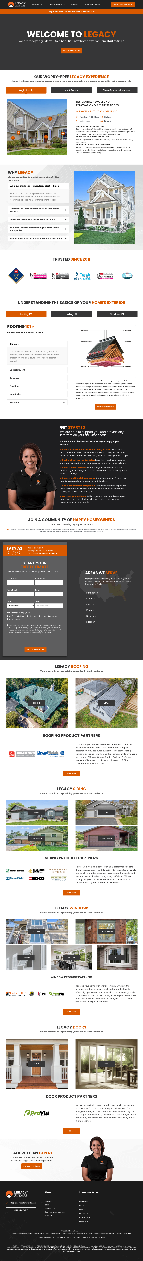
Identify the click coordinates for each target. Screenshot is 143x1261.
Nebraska (92, 616)
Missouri (91, 621)
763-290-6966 (82, 11)
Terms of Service (94, 1237)
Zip (37, 602)
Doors (43, 616)
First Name (12, 578)
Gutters (53, 616)
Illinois (90, 598)
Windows (32, 616)
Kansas (91, 610)
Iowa (90, 604)
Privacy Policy (80, 1237)
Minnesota (93, 592)
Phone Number (13, 590)
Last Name (40, 578)
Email (38, 590)
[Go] (50, 119)
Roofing (12, 616)
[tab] (26, 314)
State (9, 602)
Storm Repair (14, 619)
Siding (21, 616)
